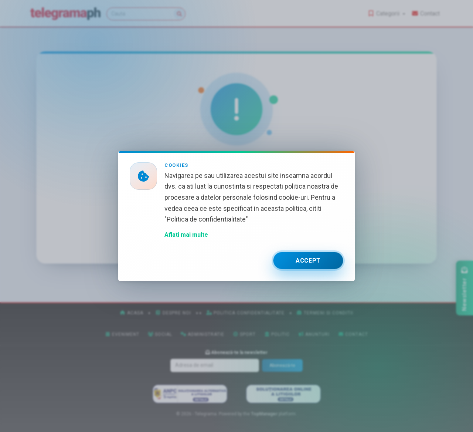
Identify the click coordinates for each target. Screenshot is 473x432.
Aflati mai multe (186, 234)
